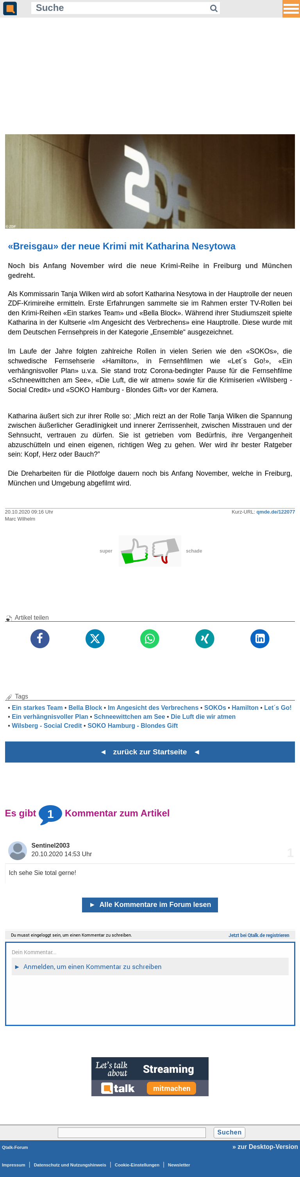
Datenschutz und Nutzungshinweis (70, 1165)
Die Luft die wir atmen (203, 716)
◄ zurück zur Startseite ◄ (150, 752)
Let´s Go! (277, 707)
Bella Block (85, 707)
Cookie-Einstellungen (137, 1165)
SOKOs (215, 707)
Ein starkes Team (37, 707)
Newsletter (179, 1165)
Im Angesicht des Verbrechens (153, 707)
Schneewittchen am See (129, 716)
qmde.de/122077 (276, 512)
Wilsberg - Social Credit (47, 725)
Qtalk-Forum (15, 1147)
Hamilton (245, 707)
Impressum (13, 1165)
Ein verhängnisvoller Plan (50, 716)
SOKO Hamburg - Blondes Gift (133, 725)
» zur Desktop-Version (265, 1146)
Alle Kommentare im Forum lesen (150, 905)
